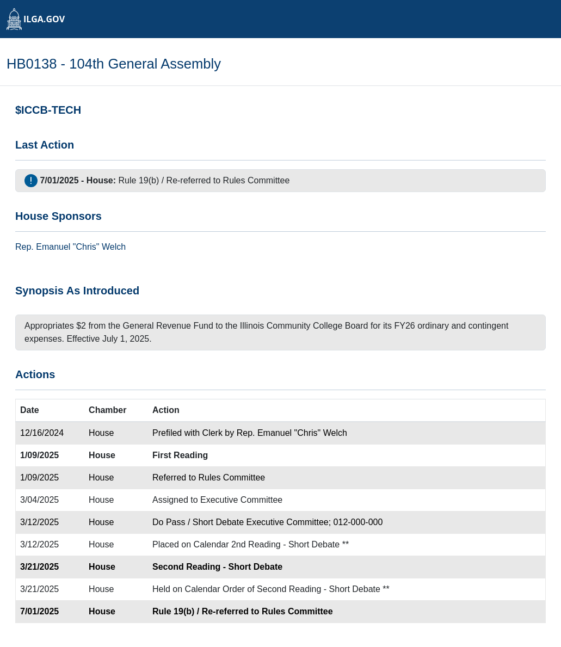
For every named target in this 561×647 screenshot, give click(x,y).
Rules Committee (256, 180)
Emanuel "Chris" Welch (81, 246)
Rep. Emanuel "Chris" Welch (292, 433)
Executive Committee (241, 499)
